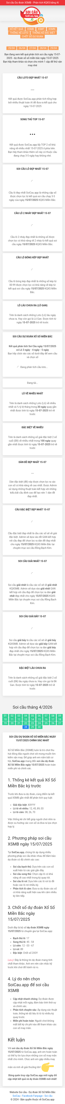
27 (59, 723)
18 (59, 719)
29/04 (53, 48)
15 (39, 719)
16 (46, 719)
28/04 (43, 48)
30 (39, 727)
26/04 (22, 48)
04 (25, 715)
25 (46, 723)
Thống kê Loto (19, 32)
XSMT (41, 29)
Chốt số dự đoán (32, 36)
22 (25, 723)
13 (25, 719)
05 (32, 715)
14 (32, 719)
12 (19, 719)
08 (52, 715)
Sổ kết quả (16, 29)
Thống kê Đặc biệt (43, 32)
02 (12, 715)
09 (59, 715)
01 (5, 715)
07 (46, 715)
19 (5, 723)
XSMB (30, 29)
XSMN (52, 29)
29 (32, 727)
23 (32, 723)
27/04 (32, 48)
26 (52, 723)
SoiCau (16, 1095)
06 (39, 715)
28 (25, 727)
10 (5, 719)
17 (52, 719)
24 (39, 723)
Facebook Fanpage (32, 1095)
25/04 (11, 48)
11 (12, 719)
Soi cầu (48, 1095)
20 (12, 723)
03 (19, 715)
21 (19, 723)
